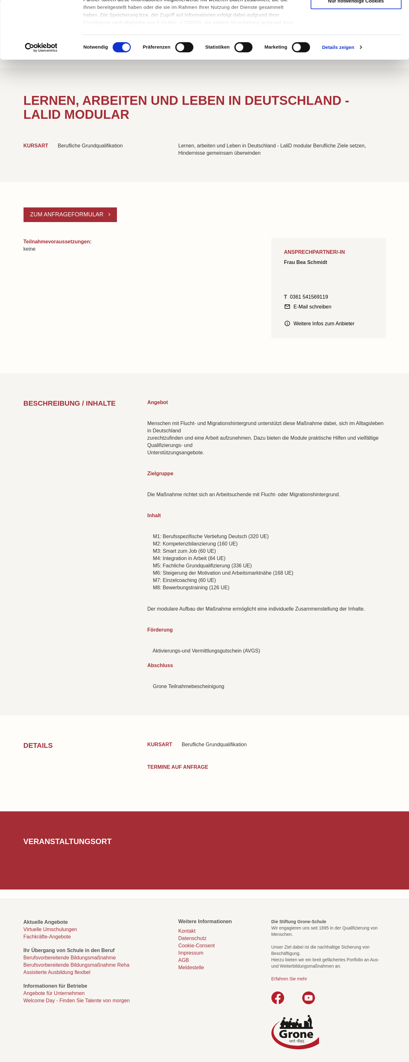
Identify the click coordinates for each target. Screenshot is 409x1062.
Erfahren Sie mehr (289, 978)
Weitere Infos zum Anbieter (324, 323)
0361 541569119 (309, 297)
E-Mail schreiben (312, 306)
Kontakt (186, 931)
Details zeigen (338, 101)
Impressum (190, 953)
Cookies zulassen (356, 16)
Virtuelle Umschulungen (50, 929)
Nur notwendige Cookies (356, 54)
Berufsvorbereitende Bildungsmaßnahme (70, 957)
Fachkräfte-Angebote (47, 936)
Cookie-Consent (196, 945)
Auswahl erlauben (356, 35)
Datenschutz (192, 938)
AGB (183, 960)
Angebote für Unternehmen (54, 993)
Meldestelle (191, 967)
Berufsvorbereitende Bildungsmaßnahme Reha (77, 965)
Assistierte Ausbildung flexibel (57, 972)
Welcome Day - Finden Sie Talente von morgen (77, 1000)
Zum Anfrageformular (67, 214)
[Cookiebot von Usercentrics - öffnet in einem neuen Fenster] (41, 101)
